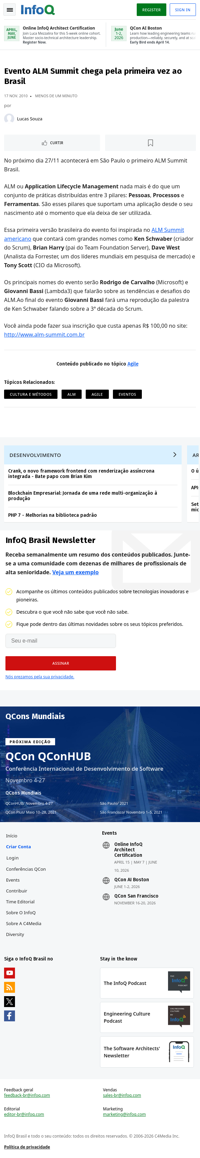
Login (12, 858)
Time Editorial (20, 902)
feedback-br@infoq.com (27, 1095)
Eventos (127, 394)
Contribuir (16, 891)
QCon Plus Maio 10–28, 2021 (31, 812)
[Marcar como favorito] (150, 143)
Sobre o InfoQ (21, 912)
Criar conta (18, 847)
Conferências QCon (26, 869)
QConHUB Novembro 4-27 (29, 803)
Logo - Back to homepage (38, 9)
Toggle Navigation (10, 10)
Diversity (15, 934)
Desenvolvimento (35, 455)
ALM (71, 394)
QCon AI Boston (131, 880)
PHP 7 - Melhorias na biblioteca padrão (52, 515)
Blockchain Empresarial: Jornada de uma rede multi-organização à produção (82, 495)
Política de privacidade (27, 1147)
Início (11, 836)
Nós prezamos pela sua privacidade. (39, 677)
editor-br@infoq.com (24, 1114)
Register (151, 9)
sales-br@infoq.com (122, 1095)
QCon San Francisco (136, 896)
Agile (133, 364)
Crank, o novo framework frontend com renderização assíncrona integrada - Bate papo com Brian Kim (81, 473)
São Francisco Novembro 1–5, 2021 (131, 812)
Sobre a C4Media (23, 923)
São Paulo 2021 (114, 803)
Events (13, 880)
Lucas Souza (29, 118)
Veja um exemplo (75, 572)
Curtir (56, 142)
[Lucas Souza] (9, 119)
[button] (60, 663)
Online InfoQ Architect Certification (128, 850)
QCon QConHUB (48, 756)
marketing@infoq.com (124, 1114)
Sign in (182, 9)
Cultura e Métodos (31, 394)
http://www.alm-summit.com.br (44, 334)
